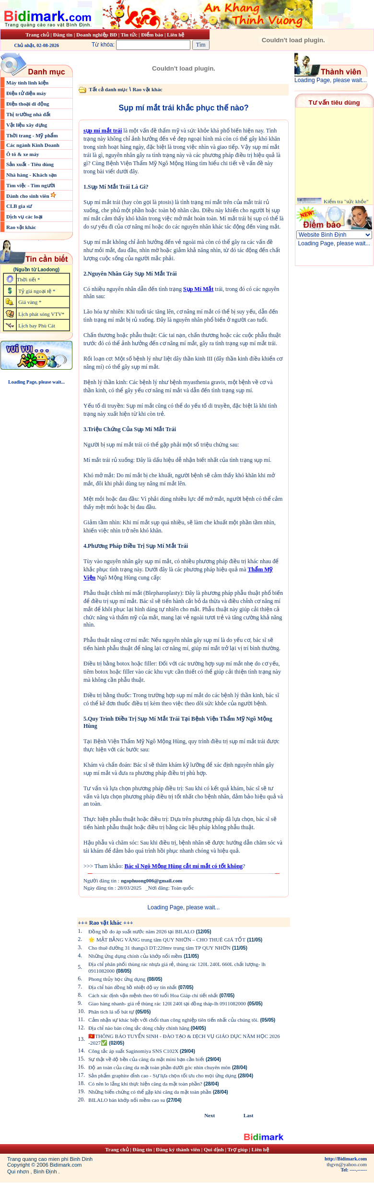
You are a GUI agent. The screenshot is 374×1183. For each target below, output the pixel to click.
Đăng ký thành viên (178, 1149)
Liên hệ (175, 34)
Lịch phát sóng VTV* (41, 314)
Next (209, 1115)
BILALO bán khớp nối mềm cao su (127, 1100)
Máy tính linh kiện (27, 82)
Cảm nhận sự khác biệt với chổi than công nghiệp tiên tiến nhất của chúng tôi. (173, 1020)
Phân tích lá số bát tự (111, 1011)
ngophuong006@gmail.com (151, 880)
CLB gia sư (19, 206)
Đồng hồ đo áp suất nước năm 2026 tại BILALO (141, 931)
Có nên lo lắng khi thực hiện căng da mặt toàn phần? (145, 1083)
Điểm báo (152, 34)
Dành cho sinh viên (28, 196)
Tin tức (130, 34)
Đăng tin (62, 34)
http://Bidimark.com (346, 1158)
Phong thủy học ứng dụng (116, 979)
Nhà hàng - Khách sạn (31, 175)
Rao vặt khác (21, 227)
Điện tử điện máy (26, 93)
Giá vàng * (29, 302)
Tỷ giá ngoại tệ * (36, 291)
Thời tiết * (28, 279)
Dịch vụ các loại (24, 216)
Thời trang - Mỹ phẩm (32, 135)
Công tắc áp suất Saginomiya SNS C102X (134, 1051)
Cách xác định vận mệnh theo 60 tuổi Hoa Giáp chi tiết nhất (153, 995)
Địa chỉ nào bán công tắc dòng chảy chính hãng (139, 1028)
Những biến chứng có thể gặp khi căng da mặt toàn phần (149, 1092)
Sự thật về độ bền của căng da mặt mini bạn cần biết (146, 1059)
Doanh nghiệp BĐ (97, 34)
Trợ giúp (238, 1149)
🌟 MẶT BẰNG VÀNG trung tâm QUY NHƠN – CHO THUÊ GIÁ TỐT (166, 939)
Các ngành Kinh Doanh (32, 145)
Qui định (214, 1149)
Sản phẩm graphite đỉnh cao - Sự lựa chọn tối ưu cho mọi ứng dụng (162, 1075)
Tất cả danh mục (108, 89)
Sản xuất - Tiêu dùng (30, 164)
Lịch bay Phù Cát (36, 325)
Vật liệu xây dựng (26, 125)
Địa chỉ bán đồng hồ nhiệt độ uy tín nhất (132, 987)
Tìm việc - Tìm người (30, 185)
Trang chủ (37, 34)
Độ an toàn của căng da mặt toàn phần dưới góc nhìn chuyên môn (159, 1067)
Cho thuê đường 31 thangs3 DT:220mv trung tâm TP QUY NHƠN (159, 948)
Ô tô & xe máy (22, 154)
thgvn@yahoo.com (347, 1164)
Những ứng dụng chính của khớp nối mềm (135, 956)
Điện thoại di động (27, 104)
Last (249, 1115)
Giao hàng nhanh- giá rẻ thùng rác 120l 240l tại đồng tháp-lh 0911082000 (166, 1003)
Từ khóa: (142, 44)
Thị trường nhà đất (28, 114)
